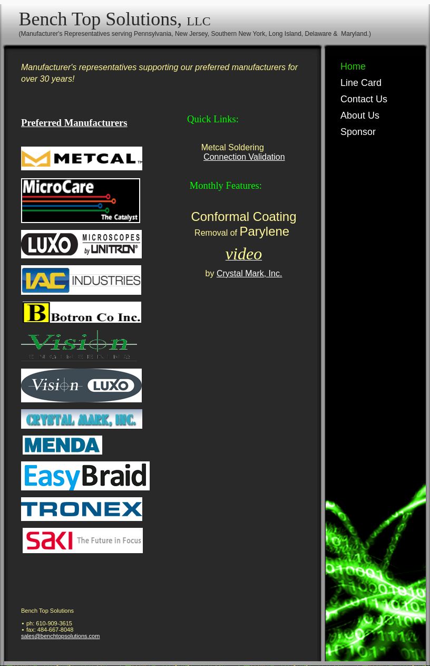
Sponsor (358, 132)
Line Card (361, 83)
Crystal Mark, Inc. (249, 273)
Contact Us (363, 99)
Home (353, 66)
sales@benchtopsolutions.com (60, 636)
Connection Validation (244, 156)
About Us (359, 115)
